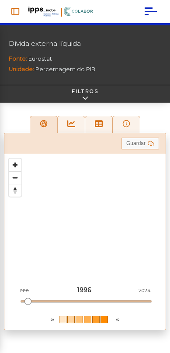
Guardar (140, 143)
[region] (85, 242)
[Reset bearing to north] (15, 190)
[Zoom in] (15, 165)
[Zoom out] (15, 177)
